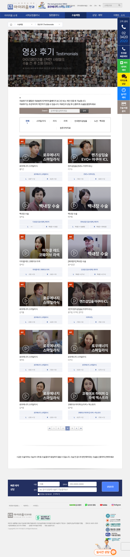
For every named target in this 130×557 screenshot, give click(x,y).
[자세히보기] (56, 494)
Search (44, 110)
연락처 (65, 484)
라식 (54, 121)
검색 (84, 111)
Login (56, 6)
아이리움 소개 (11, 15)
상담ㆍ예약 (97, 15)
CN (95, 6)
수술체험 (76, 15)
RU (100, 6)
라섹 (65, 121)
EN (91, 6)
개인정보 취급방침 (13, 506)
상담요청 (110, 487)
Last (81, 428)
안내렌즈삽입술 (81, 121)
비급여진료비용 (70, 6)
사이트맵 (35, 506)
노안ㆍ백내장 (99, 121)
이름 (35, 484)
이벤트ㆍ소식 (119, 15)
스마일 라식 (41, 121)
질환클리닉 (54, 15)
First (50, 428)
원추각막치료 (65, 128)
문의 (35, 490)
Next (76, 428)
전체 (27, 121)
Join (61, 6)
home (13, 24)
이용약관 (25, 506)
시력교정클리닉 (32, 15)
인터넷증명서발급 (82, 6)
